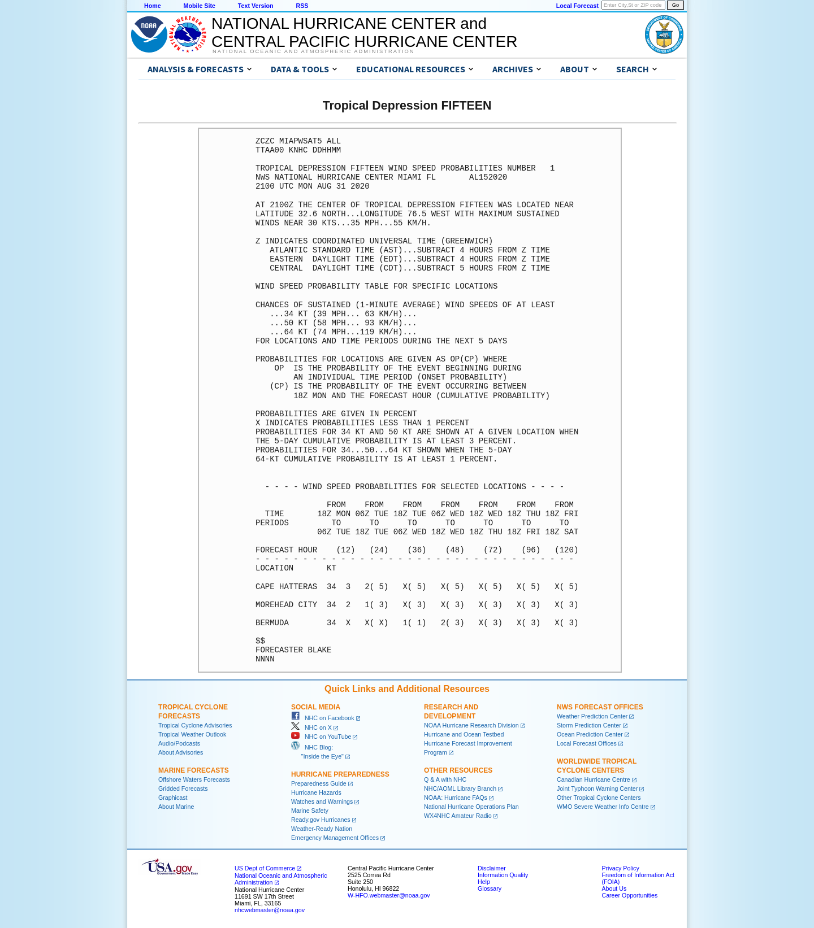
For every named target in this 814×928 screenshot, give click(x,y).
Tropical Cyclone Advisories (195, 725)
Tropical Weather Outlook (192, 734)
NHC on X (311, 727)
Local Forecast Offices (587, 743)
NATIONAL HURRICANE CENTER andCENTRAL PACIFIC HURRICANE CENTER (364, 32)
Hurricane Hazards (316, 792)
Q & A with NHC (445, 779)
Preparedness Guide (319, 783)
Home (152, 5)
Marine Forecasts (193, 770)
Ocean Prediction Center (590, 734)
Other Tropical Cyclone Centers (599, 797)
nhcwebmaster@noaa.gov (270, 910)
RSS (302, 5)
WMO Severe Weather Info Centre (603, 806)
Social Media (315, 707)
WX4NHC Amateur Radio (458, 815)
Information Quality (503, 875)
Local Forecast (577, 5)
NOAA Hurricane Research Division (471, 725)
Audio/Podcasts (179, 743)
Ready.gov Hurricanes (320, 819)
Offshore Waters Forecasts (194, 779)
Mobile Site (199, 5)
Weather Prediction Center (592, 716)
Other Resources (458, 770)
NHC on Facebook (322, 717)
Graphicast (173, 797)
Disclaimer (492, 868)
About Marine (176, 806)
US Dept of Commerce (265, 868)
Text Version (256, 5)
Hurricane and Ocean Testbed (464, 734)
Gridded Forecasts (183, 788)
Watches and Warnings (322, 801)
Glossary (489, 888)
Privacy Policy (620, 868)
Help (484, 881)
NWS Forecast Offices (600, 707)
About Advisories (180, 752)
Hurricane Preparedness (340, 774)
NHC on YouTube (321, 736)
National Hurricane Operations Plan (471, 806)
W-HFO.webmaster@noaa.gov (389, 895)
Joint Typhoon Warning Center (597, 788)
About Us (613, 888)
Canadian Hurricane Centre (593, 779)
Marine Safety (309, 810)
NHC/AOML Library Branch (460, 788)
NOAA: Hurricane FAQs (455, 797)
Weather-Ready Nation (321, 828)
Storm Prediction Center (589, 725)
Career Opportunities (629, 895)
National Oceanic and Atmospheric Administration (313, 51)
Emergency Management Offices (335, 837)
